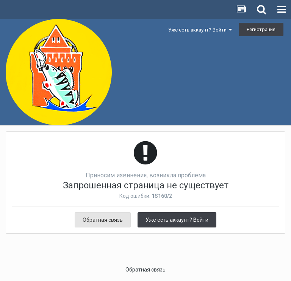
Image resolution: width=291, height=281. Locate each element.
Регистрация (261, 29)
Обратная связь (103, 220)
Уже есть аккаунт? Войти (200, 30)
